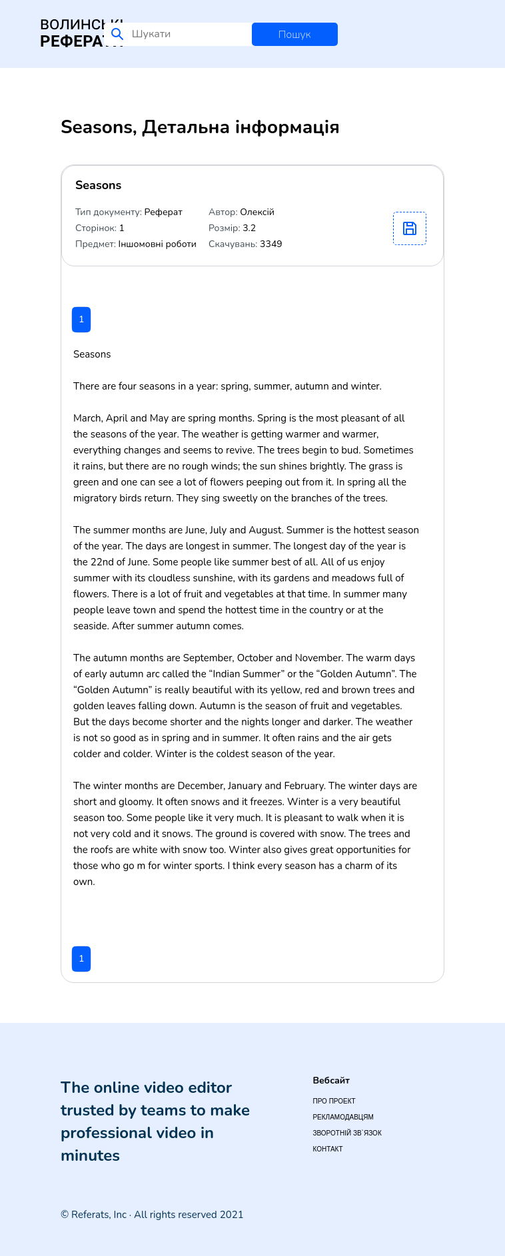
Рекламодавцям (342, 1117)
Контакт (327, 1149)
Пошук (294, 34)
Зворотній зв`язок (346, 1133)
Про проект (333, 1101)
